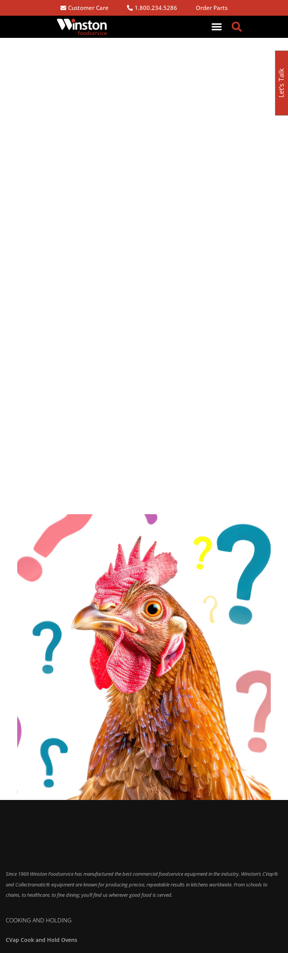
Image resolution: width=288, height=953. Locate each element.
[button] (216, 26)
